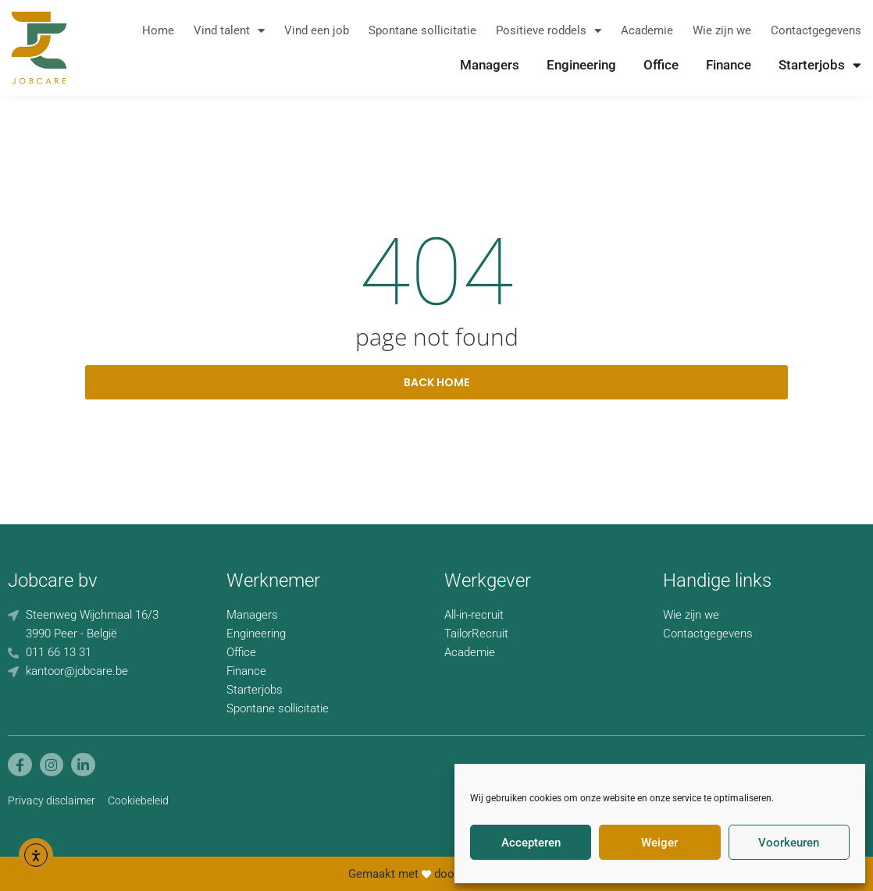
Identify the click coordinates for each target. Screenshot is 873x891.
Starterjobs (820, 64)
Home (158, 30)
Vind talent (229, 30)
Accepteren (531, 843)
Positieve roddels (548, 30)
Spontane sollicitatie (422, 30)
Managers (489, 65)
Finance (728, 65)
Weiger (659, 843)
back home (436, 382)
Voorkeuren (788, 843)
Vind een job (316, 30)
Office (661, 65)
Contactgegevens (816, 30)
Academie (647, 30)
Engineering (581, 65)
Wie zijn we (722, 30)
